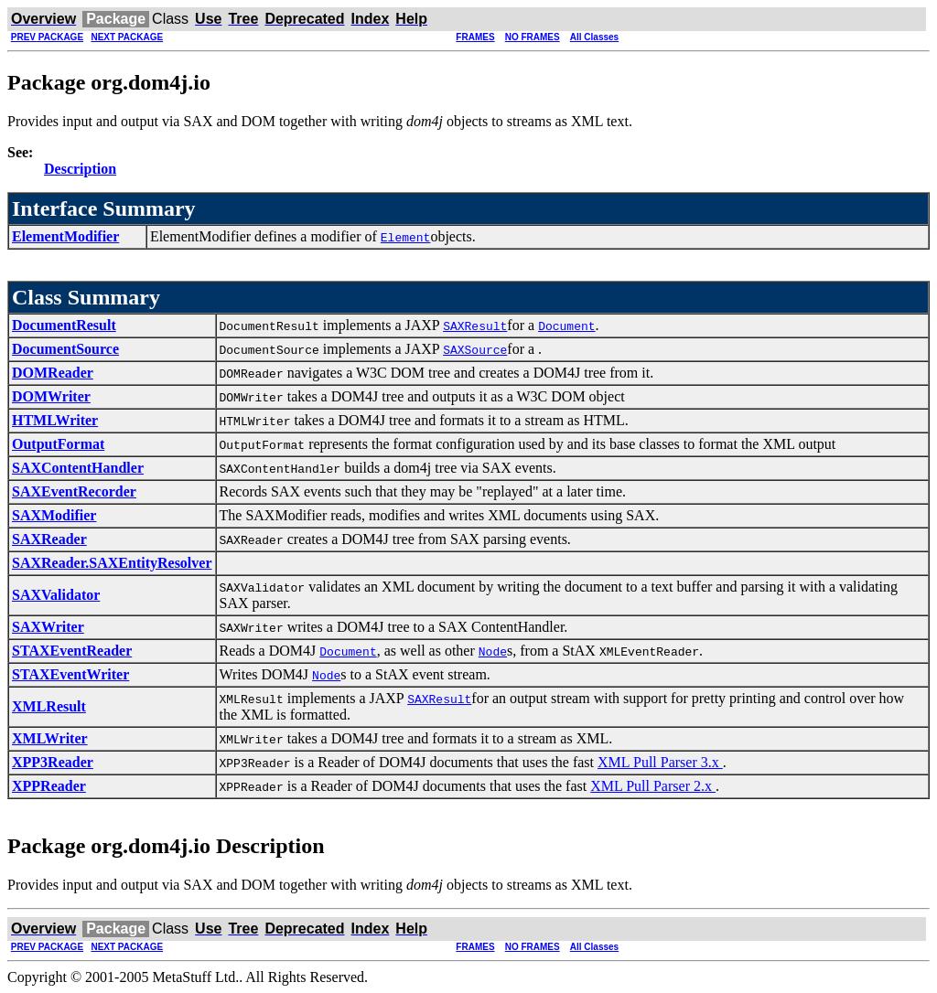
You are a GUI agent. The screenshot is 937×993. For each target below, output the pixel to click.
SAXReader (49, 539)
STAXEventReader (72, 650)
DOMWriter (51, 396)
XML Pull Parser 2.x (653, 786)
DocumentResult (64, 325)
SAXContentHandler (78, 467)
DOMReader (52, 372)
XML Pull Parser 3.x (660, 762)
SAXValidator (56, 595)
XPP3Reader (52, 762)
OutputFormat (58, 444)
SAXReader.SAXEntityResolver (112, 563)
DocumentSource (65, 349)
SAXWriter (48, 627)
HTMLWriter (55, 420)
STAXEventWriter (70, 674)
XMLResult (49, 706)
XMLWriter (50, 738)
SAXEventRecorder (74, 491)
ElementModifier (65, 236)
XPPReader (49, 786)
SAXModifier (54, 515)
